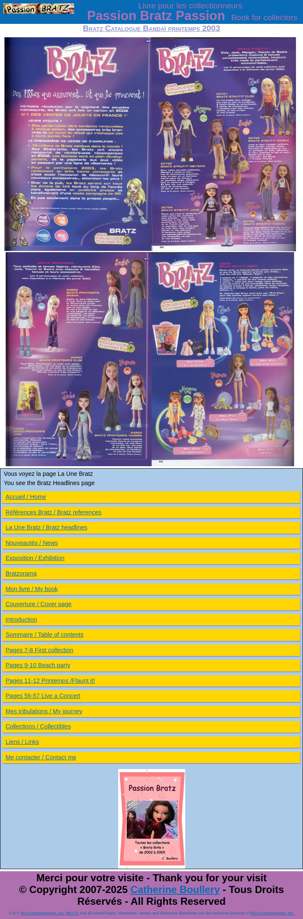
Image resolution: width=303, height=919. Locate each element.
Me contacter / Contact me (40, 757)
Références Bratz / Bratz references (53, 512)
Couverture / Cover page (38, 604)
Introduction (21, 619)
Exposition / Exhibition (35, 558)
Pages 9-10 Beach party (37, 665)
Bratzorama (20, 573)
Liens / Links (22, 741)
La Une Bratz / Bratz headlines (46, 527)
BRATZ (72, 913)
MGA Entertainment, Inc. (43, 913)
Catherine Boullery (175, 889)
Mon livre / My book (31, 589)
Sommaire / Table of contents (44, 634)
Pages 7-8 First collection (39, 650)
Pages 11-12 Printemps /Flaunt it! (50, 680)
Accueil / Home (25, 496)
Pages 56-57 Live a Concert (42, 695)
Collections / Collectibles (38, 726)
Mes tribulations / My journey (43, 711)
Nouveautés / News (31, 543)
